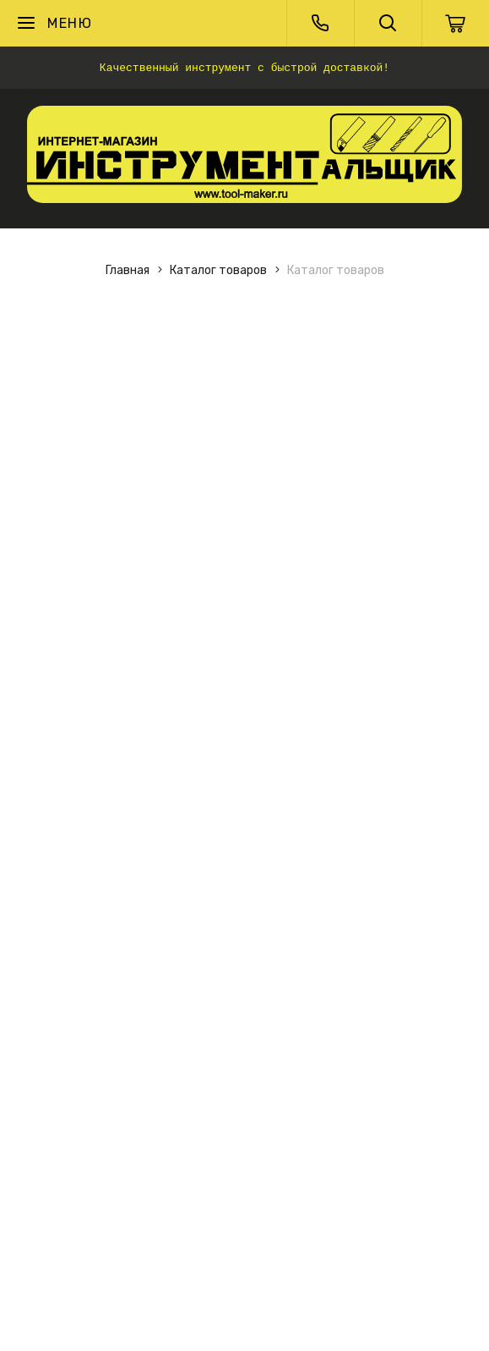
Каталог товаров (218, 270)
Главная (127, 270)
